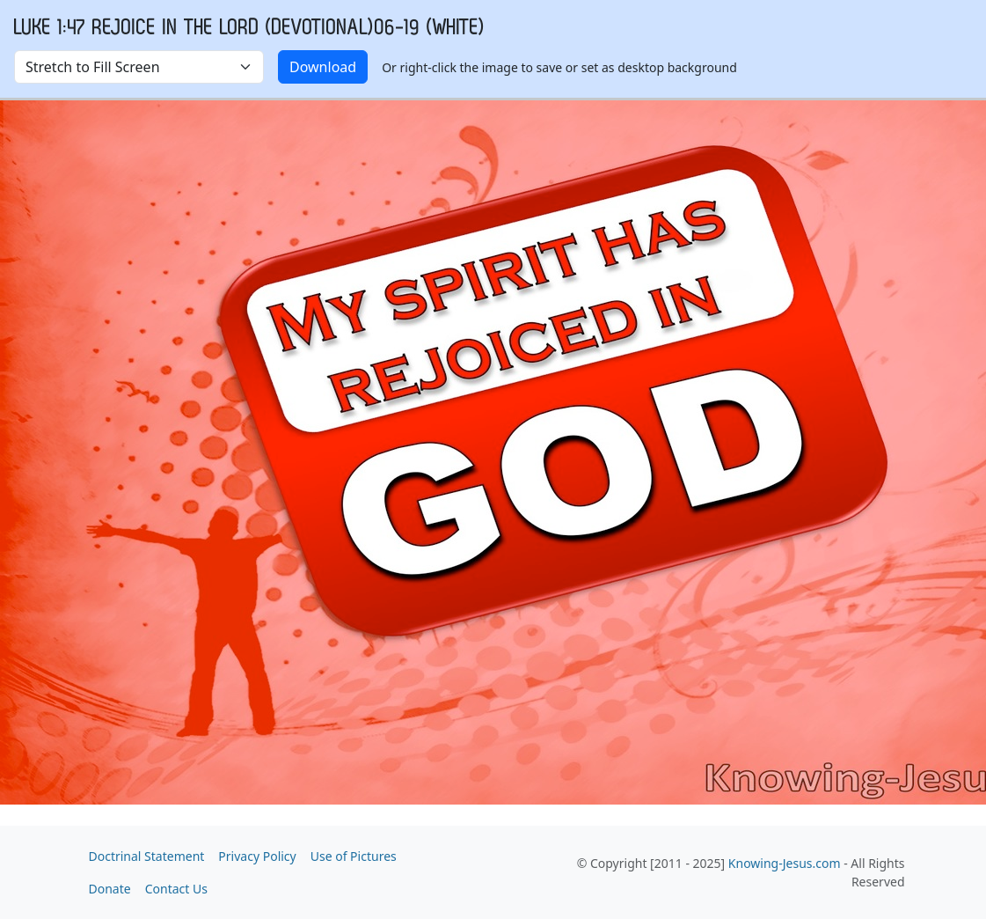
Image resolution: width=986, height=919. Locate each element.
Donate (110, 888)
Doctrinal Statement (147, 856)
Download (322, 67)
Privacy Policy (257, 856)
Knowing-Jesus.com (784, 863)
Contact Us (176, 888)
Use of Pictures (353, 856)
